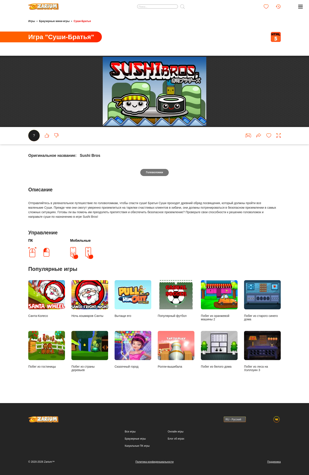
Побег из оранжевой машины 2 (219, 300)
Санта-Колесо (46, 299)
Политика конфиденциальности (154, 461)
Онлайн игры (175, 431)
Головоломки (154, 172)
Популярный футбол (176, 299)
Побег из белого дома (219, 349)
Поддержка (274, 461)
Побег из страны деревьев (89, 351)
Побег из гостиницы (46, 349)
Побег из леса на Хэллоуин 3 (262, 351)
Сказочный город (133, 349)
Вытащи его (133, 299)
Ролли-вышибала (176, 349)
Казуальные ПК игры (137, 445)
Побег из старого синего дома (262, 300)
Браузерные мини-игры (54, 21)
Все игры (130, 431)
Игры (31, 21)
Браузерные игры (135, 438)
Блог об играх (176, 438)
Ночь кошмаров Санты (89, 299)
